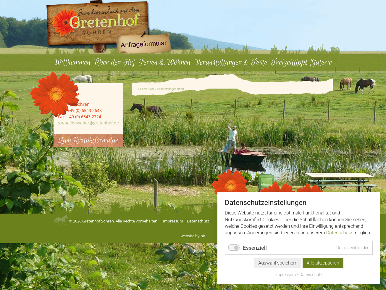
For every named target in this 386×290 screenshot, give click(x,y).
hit (203, 235)
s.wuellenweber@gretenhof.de (88, 123)
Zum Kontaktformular (88, 140)
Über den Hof (114, 62)
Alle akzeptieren (323, 264)
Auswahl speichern (277, 264)
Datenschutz (198, 221)
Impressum (173, 221)
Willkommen (72, 62)
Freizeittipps (289, 62)
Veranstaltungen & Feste (231, 62)
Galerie (321, 62)
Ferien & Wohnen (164, 62)
